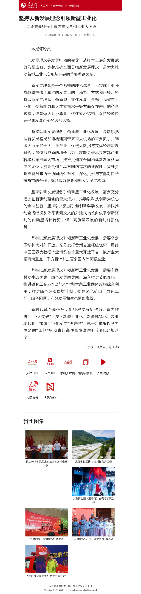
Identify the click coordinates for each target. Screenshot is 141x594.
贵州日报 (90, 35)
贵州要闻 (74, 5)
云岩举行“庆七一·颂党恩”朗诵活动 (93, 539)
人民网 (44, 5)
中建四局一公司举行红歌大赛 (47, 539)
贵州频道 (58, 5)
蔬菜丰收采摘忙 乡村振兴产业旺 (93, 461)
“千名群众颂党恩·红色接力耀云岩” (46, 575)
